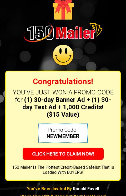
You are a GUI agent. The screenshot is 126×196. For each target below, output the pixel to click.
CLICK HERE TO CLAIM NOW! (63, 154)
